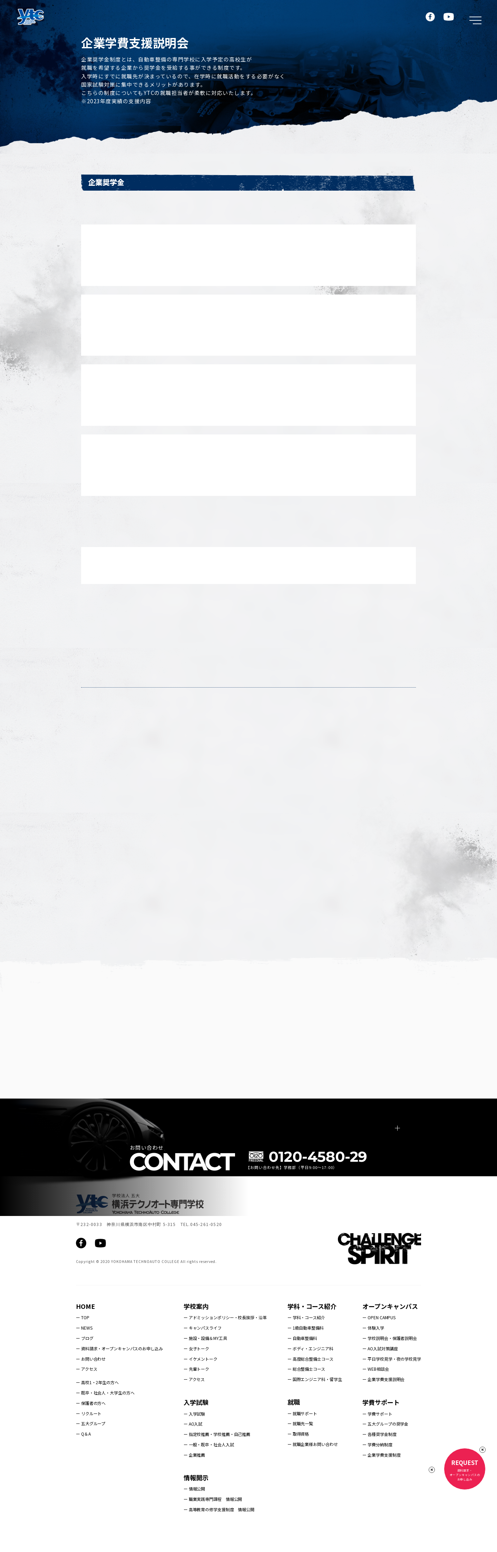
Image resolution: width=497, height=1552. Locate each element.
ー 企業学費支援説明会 (383, 1402)
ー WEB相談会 (375, 1392)
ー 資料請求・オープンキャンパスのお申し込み (119, 1371)
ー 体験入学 (373, 1351)
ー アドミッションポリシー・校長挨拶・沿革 (225, 1340)
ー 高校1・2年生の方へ (97, 1405)
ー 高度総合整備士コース (310, 1382)
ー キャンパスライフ (203, 1351)
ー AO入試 (193, 1447)
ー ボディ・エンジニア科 (310, 1371)
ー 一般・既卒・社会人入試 (209, 1467)
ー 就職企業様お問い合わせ (313, 1467)
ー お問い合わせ (91, 1382)
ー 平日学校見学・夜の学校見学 (391, 1382)
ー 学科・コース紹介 (306, 1340)
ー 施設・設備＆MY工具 (205, 1361)
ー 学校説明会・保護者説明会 (389, 1361)
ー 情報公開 (194, 1512)
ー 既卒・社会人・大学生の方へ (105, 1415)
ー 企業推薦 (194, 1478)
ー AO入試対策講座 (380, 1371)
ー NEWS (84, 1351)
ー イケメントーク (200, 1382)
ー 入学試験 (194, 1436)
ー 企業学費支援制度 (381, 1478)
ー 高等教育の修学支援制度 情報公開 (219, 1532)
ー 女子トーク (196, 1371)
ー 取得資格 (298, 1457)
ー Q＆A (83, 1456)
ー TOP (82, 1340)
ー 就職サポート (302, 1436)
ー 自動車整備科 (302, 1361)
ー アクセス (86, 1392)
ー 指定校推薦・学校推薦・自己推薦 (217, 1457)
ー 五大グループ (90, 1446)
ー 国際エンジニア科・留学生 (315, 1402)
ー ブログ (85, 1361)
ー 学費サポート (377, 1436)
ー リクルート (88, 1436)
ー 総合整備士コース (306, 1392)
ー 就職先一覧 (300, 1446)
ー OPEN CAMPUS (379, 1340)
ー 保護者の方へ (91, 1426)
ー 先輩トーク (196, 1392)
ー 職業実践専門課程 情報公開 (213, 1522)
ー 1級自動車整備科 (306, 1351)
